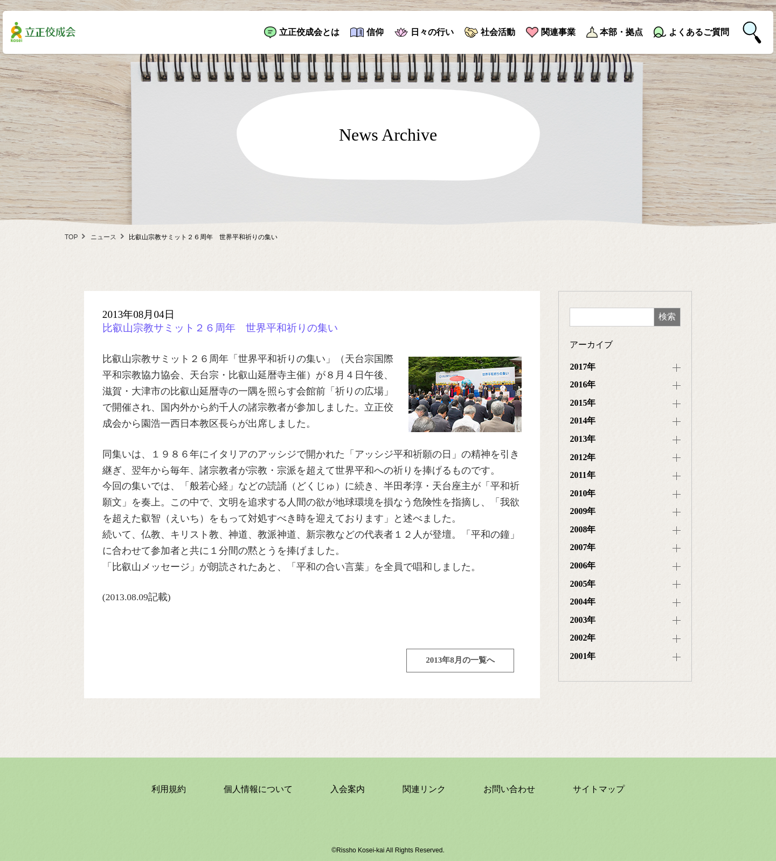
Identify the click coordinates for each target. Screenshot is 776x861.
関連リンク (424, 789)
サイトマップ (599, 789)
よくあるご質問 (699, 32)
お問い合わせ (509, 789)
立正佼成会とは (309, 32)
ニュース (103, 237)
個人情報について (258, 789)
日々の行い (432, 32)
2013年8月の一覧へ (460, 660)
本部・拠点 (621, 32)
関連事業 (558, 32)
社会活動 (498, 32)
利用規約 (168, 789)
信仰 (375, 32)
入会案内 (347, 789)
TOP (71, 237)
